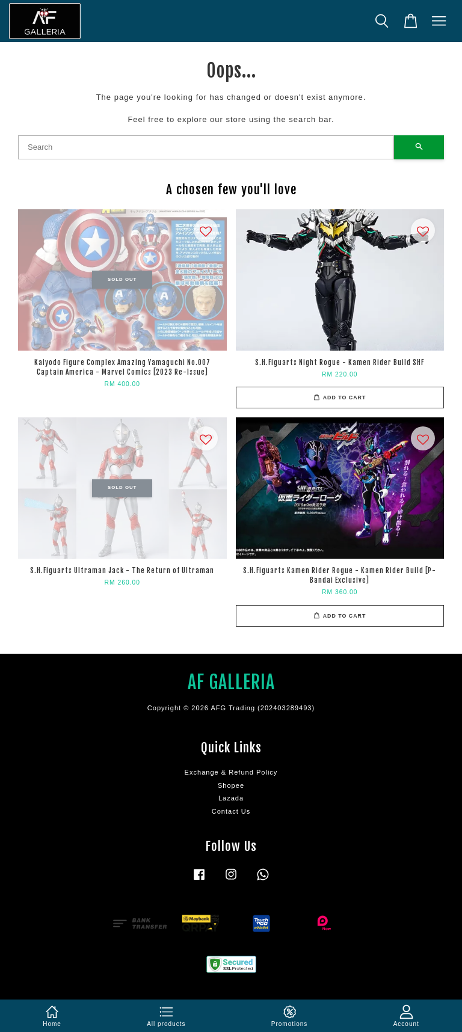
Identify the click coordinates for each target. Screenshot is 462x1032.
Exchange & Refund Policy (231, 772)
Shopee (231, 785)
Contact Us (231, 811)
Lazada (231, 798)
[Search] (206, 147)
